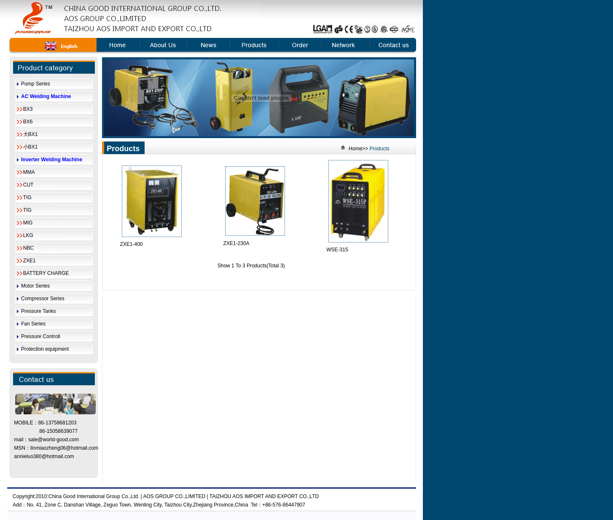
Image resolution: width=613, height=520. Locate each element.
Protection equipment (45, 349)
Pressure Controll (40, 336)
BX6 (28, 122)
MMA (29, 172)
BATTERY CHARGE (46, 273)
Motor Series (35, 286)
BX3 (28, 109)
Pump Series (35, 84)
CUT (28, 185)
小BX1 (30, 147)
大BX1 (30, 134)
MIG (28, 223)
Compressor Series (43, 298)
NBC (28, 248)
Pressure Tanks (38, 311)
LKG (28, 235)
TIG (27, 197)
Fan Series (33, 324)
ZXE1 (29, 261)
